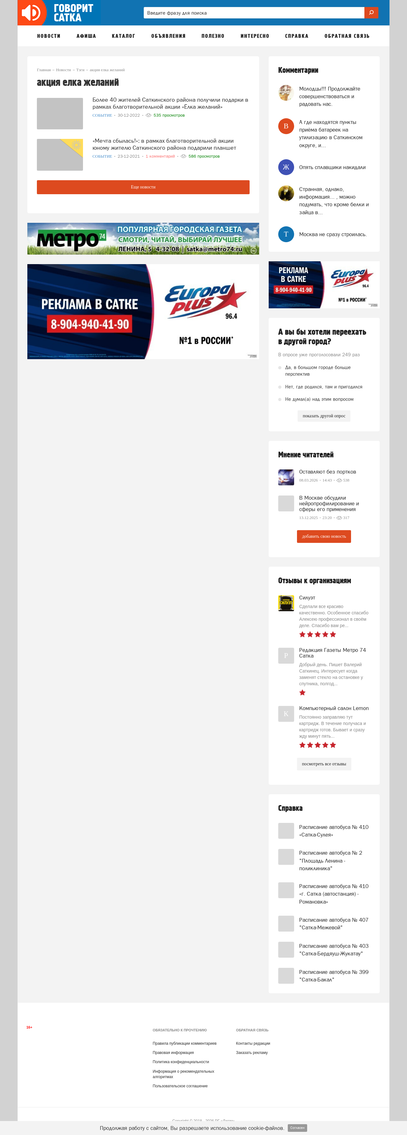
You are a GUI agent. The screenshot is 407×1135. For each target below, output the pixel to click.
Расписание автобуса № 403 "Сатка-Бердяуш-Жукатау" (334, 950)
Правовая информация (173, 1052)
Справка (290, 808)
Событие (103, 115)
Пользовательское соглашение (180, 1086)
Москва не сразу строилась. (333, 234)
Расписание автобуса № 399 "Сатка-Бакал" (334, 976)
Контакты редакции (253, 1043)
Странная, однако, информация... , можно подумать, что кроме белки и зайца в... (334, 200)
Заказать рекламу (252, 1052)
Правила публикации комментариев (185, 1043)
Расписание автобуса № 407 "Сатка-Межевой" (334, 924)
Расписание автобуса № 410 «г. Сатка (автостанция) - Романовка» (334, 894)
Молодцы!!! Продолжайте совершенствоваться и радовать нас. (329, 96)
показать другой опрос (324, 416)
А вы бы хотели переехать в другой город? (322, 336)
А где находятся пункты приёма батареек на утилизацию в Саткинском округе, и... (330, 133)
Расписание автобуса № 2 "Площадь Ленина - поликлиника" (330, 861)
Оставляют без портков (327, 472)
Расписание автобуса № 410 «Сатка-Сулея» (334, 831)
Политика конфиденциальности (181, 1062)
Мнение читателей (306, 455)
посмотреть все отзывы (324, 764)
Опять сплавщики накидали (332, 167)
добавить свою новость (324, 536)
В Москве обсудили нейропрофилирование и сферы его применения (329, 503)
